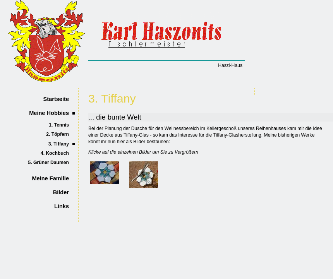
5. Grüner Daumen (48, 162)
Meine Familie (50, 178)
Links (61, 206)
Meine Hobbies (49, 113)
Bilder (61, 192)
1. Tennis (59, 125)
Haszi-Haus (230, 65)
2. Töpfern (57, 134)
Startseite (56, 99)
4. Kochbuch (55, 153)
